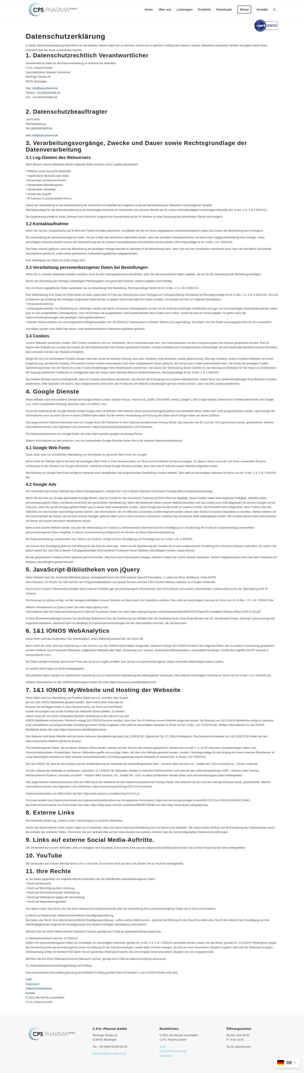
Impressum (166, 1055)
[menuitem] (149, 9)
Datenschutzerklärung (173, 1051)
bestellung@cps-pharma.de (109, 1053)
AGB (162, 1046)
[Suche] (274, 9)
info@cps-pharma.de (45, 88)
